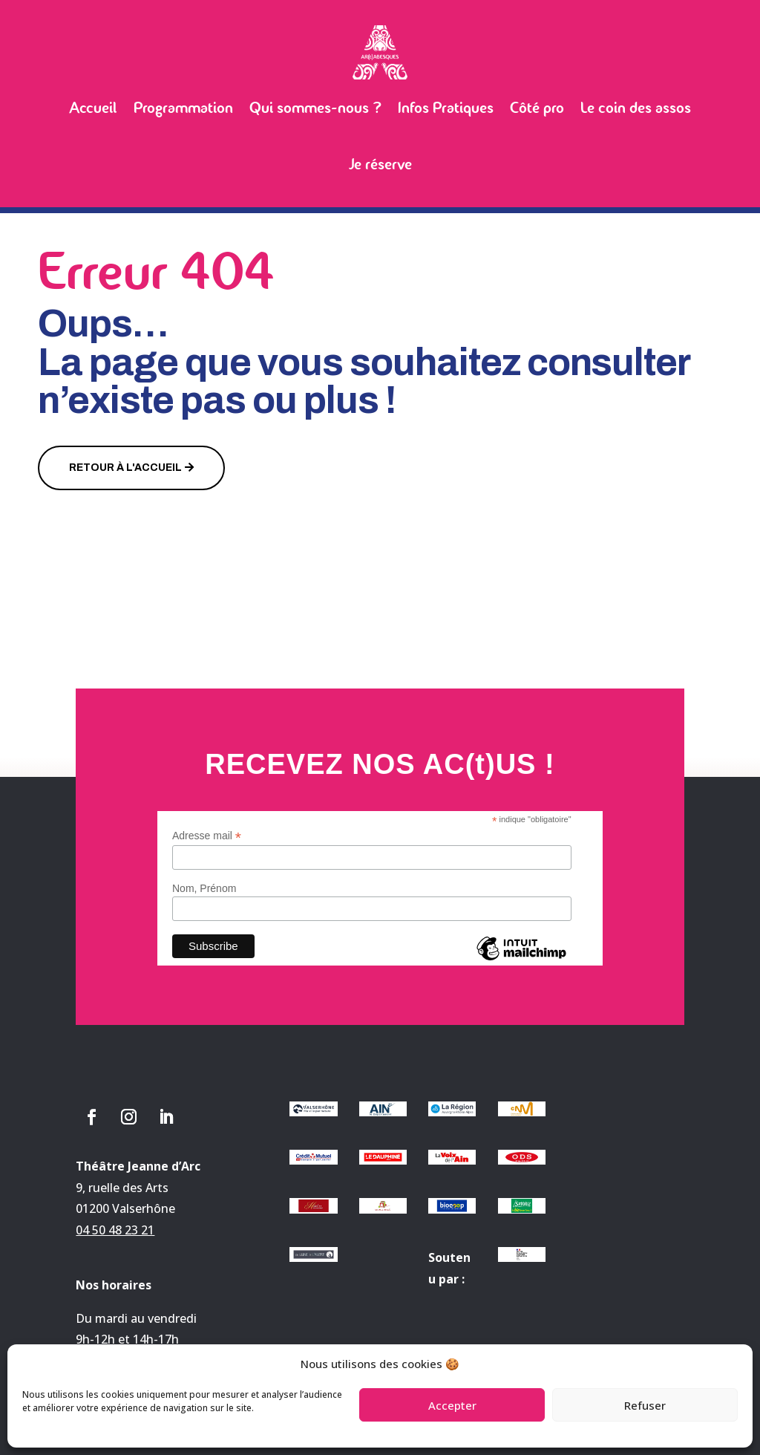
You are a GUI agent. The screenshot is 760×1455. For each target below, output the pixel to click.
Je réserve (380, 164)
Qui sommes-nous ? (315, 107)
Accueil (93, 107)
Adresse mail (206, 836)
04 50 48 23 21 (115, 1230)
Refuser (645, 1405)
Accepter (452, 1405)
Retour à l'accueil (125, 467)
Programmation (183, 107)
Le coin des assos (635, 107)
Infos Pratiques (446, 107)
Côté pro (537, 107)
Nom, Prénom (204, 888)
